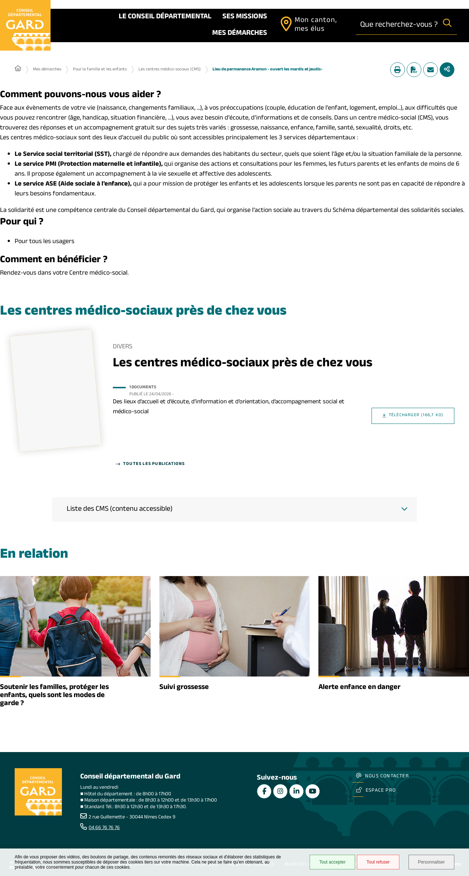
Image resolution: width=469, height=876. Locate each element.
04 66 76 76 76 (104, 828)
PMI (50, 165)
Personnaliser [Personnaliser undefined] (431, 862)
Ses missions (244, 17)
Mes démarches (239, 34)
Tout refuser (377, 862)
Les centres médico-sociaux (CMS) (170, 69)
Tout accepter (332, 862)
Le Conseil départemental (165, 17)
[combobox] (397, 25)
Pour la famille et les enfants (100, 69)
